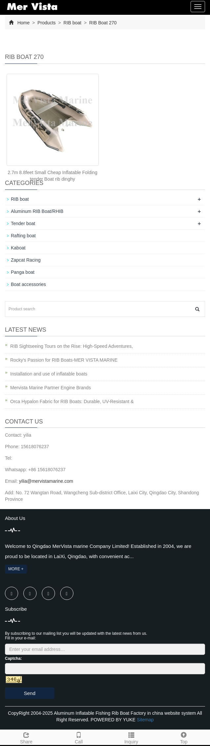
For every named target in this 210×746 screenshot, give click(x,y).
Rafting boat (23, 235)
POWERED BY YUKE (114, 719)
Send (29, 693)
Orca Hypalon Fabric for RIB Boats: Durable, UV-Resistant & (72, 401)
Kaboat (18, 247)
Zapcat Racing (25, 260)
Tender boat (23, 223)
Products (46, 22)
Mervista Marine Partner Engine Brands (50, 387)
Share (26, 737)
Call (79, 737)
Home (23, 22)
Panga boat (23, 272)
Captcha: (13, 658)
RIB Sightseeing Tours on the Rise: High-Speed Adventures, (71, 346)
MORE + (15, 569)
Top (184, 737)
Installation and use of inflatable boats (48, 373)
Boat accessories (28, 284)
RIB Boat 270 (102, 22)
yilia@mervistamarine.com (46, 481)
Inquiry (131, 737)
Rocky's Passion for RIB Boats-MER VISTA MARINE (64, 360)
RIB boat (72, 22)
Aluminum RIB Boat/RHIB (37, 211)
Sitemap (145, 719)
